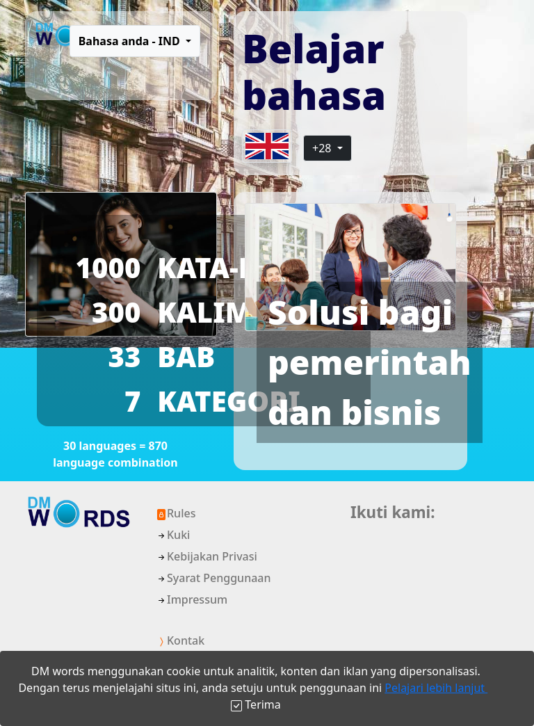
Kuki (173, 534)
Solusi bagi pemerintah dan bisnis (369, 362)
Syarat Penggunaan (213, 578)
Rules (175, 513)
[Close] (256, 704)
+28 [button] (323, 148)
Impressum (191, 599)
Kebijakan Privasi (206, 556)
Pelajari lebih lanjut (436, 687)
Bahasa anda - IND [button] (131, 41)
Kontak (180, 640)
